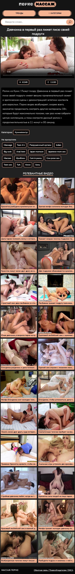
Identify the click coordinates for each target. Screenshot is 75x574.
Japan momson (36, 151)
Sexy (37, 164)
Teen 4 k (21, 145)
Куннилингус (21, 132)
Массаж (7, 158)
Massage (8, 145)
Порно (37, 4)
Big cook (8, 151)
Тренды (19, 13)
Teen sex (8, 164)
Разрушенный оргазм (40, 145)
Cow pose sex (52, 158)
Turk (19, 164)
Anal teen (20, 151)
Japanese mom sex (57, 151)
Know (28, 164)
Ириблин (20, 158)
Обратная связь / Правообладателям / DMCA (53, 570)
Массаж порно (9, 570)
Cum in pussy (36, 158)
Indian (58, 145)
